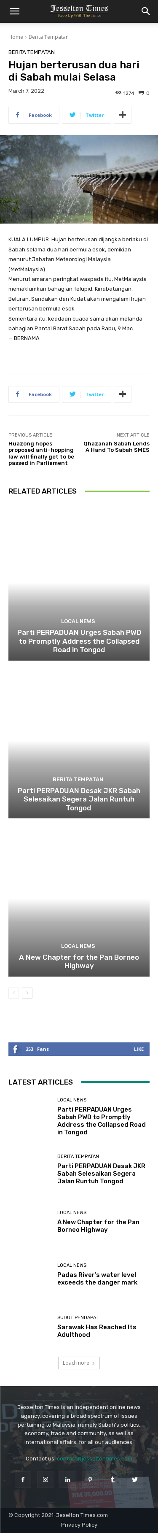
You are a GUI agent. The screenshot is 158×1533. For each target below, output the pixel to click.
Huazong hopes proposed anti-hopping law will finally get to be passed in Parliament (41, 453)
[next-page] (27, 993)
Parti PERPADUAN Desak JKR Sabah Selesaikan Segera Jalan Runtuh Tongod (79, 799)
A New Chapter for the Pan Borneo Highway (79, 961)
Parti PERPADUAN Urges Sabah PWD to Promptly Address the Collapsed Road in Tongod (79, 641)
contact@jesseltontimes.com (94, 1458)
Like (139, 1049)
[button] (14, 11)
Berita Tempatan (49, 36)
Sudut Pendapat (78, 1317)
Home (15, 36)
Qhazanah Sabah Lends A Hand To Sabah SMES (116, 446)
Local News (78, 621)
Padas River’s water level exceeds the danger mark (97, 1278)
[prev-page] (13, 993)
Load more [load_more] (79, 1362)
